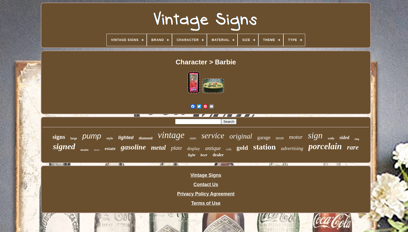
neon (280, 138)
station (264, 146)
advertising (292, 148)
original (241, 136)
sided (344, 137)
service (212, 135)
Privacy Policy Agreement (205, 193)
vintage (171, 135)
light (191, 155)
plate (176, 148)
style (109, 138)
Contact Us (205, 184)
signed (64, 146)
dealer (218, 155)
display (193, 148)
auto (193, 138)
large (73, 138)
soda (331, 138)
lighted (125, 137)
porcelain (325, 146)
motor (296, 137)
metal (158, 147)
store (97, 149)
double (84, 149)
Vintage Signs (205, 175)
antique (213, 148)
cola (228, 149)
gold (242, 147)
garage (264, 137)
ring (356, 139)
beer (204, 155)
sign (315, 135)
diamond (145, 138)
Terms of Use (206, 203)
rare (353, 147)
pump (91, 136)
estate (110, 148)
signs (59, 137)
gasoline (133, 147)
